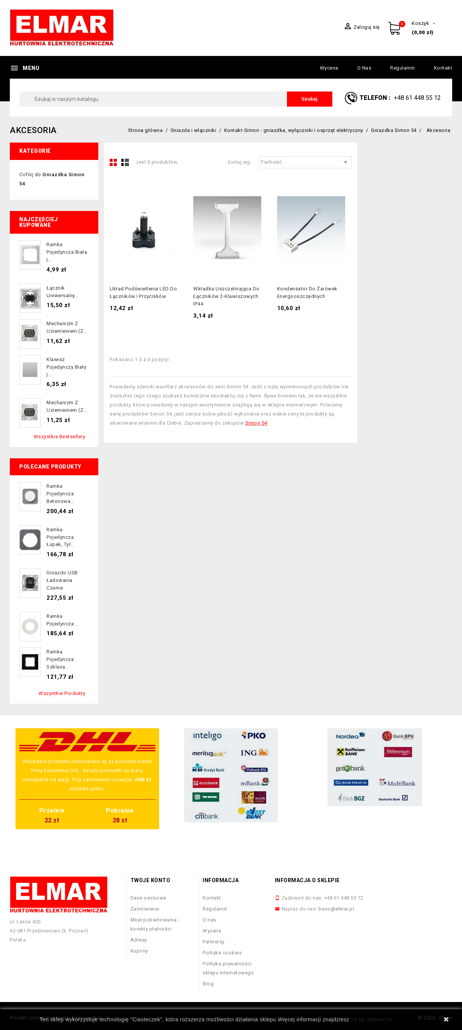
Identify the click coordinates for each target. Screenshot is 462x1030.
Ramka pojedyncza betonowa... (60, 493)
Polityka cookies (222, 953)
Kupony (139, 951)
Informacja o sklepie (307, 880)
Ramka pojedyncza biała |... (67, 252)
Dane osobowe (148, 898)
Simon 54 (256, 423)
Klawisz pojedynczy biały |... (66, 367)
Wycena (329, 68)
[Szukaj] (175, 99)
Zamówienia (144, 909)
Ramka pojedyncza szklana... (60, 659)
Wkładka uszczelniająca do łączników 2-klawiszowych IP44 (226, 296)
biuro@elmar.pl (336, 909)
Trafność (305, 162)
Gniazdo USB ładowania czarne (62, 580)
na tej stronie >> (371, 1019)
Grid (113, 162)
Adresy (138, 940)
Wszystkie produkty (62, 693)
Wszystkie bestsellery (59, 436)
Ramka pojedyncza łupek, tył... (61, 537)
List (125, 162)
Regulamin (402, 68)
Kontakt (443, 68)
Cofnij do (51, 179)
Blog (208, 984)
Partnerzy (214, 942)
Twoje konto (150, 880)
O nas (364, 68)
